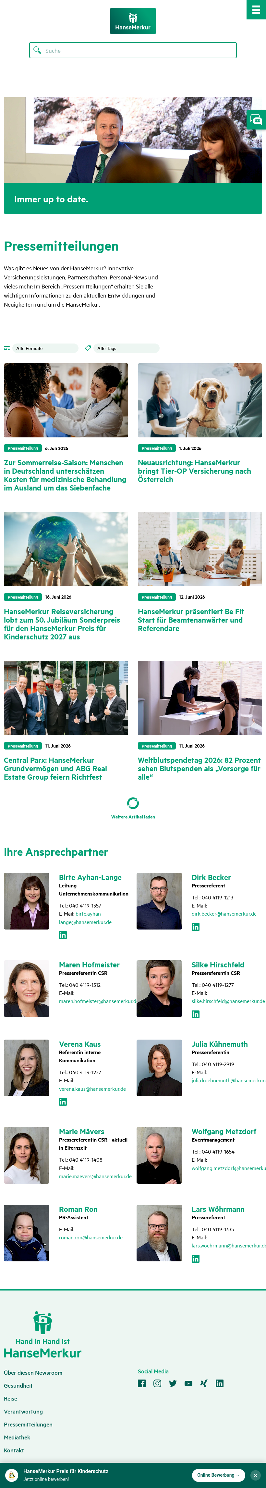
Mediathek (17, 1437)
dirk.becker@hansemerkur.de (224, 913)
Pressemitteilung (23, 448)
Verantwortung (23, 1411)
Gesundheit (18, 1385)
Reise (10, 1398)
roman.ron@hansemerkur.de (91, 1237)
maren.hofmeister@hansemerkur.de (99, 1000)
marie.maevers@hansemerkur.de (95, 1175)
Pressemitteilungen (28, 1424)
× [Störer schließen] (256, 1475)
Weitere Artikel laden (133, 816)
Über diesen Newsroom (33, 1372)
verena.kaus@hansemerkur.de (92, 1088)
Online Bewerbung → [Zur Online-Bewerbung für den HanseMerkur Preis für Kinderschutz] (218, 1475)
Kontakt (14, 1450)
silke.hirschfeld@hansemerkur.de (228, 1000)
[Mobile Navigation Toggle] (256, 9)
